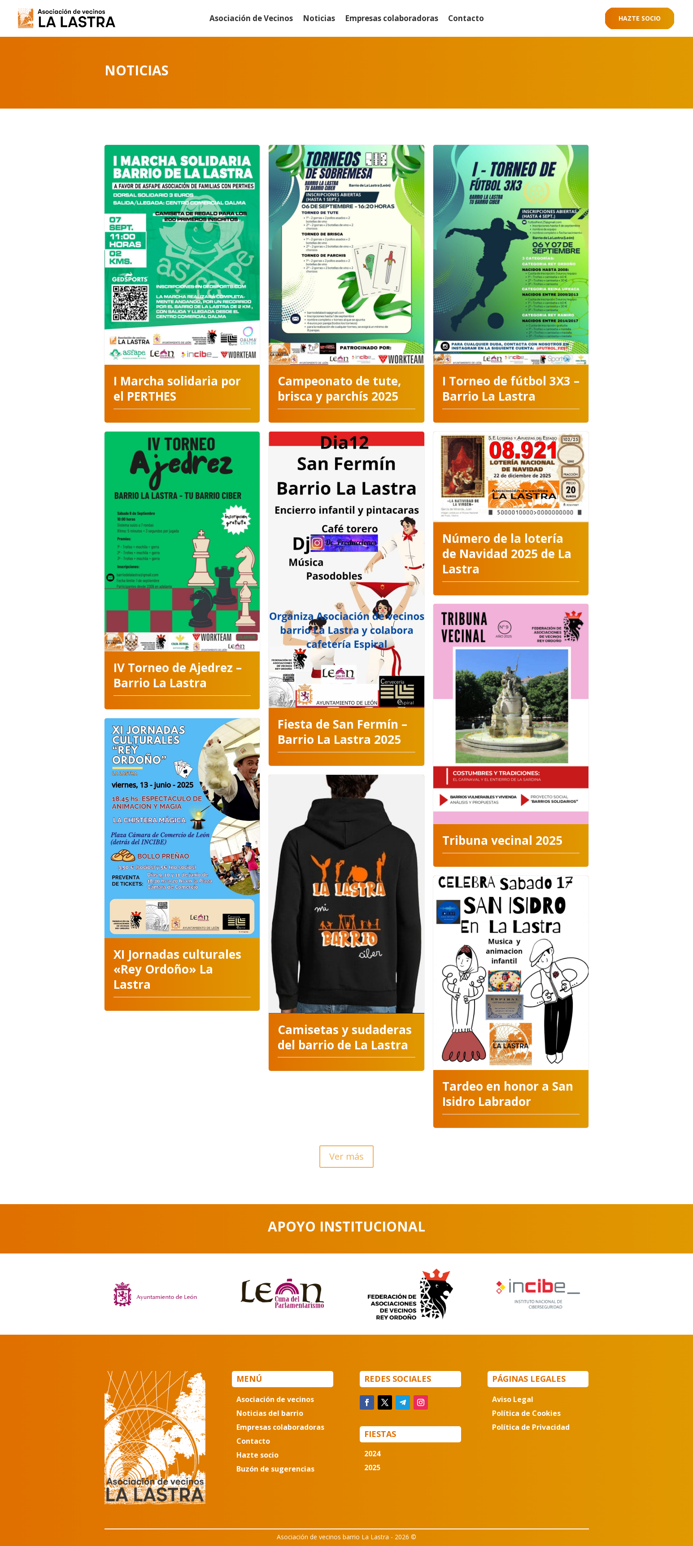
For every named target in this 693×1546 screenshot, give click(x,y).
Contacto (466, 19)
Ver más (346, 1156)
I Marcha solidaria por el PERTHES (177, 388)
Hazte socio (640, 18)
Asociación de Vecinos (251, 19)
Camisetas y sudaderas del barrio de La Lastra (345, 1037)
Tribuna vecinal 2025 (502, 840)
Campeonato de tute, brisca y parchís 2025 (339, 388)
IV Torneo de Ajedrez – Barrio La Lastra (177, 675)
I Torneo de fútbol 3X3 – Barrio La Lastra (511, 388)
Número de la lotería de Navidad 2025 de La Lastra (506, 553)
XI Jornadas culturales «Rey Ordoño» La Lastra (177, 969)
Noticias (319, 19)
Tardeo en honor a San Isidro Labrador (507, 1093)
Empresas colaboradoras (391, 19)
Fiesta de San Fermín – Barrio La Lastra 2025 (342, 731)
